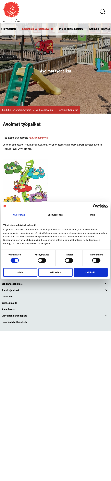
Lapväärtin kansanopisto (14, 315)
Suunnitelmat (8, 309)
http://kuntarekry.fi (38, 137)
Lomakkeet (7, 296)
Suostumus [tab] (19, 215)
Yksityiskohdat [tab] (55, 215)
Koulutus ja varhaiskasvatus (37, 29)
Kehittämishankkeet (11, 283)
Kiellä (20, 272)
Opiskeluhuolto (9, 302)
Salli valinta (56, 272)
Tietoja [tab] (91, 215)
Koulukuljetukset (10, 290)
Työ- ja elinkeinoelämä (71, 29)
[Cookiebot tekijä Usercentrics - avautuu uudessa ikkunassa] (95, 206)
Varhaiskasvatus (44, 109)
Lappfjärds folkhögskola (14, 321)
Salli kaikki (90, 272)
